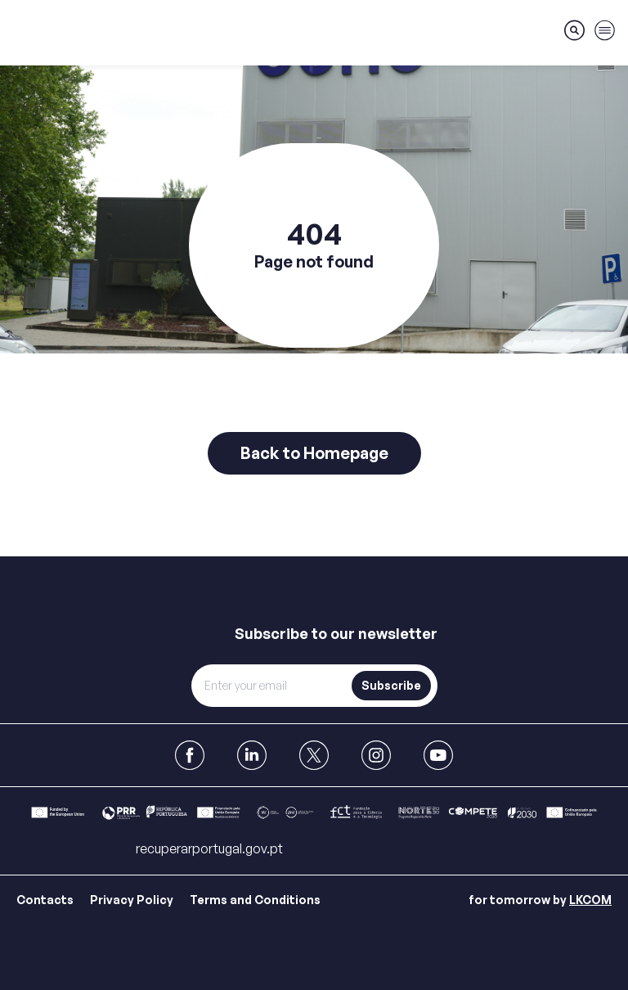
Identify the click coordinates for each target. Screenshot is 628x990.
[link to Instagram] (376, 755)
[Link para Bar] (314, 812)
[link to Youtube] (438, 755)
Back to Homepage (314, 453)
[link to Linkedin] (252, 755)
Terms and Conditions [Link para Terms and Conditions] (255, 900)
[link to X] (314, 755)
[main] (314, 278)
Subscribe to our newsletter (336, 633)
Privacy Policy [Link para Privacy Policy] (131, 900)
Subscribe (391, 685)
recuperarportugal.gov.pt (209, 848)
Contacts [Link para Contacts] (45, 900)
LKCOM (590, 900)
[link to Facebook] (189, 755)
